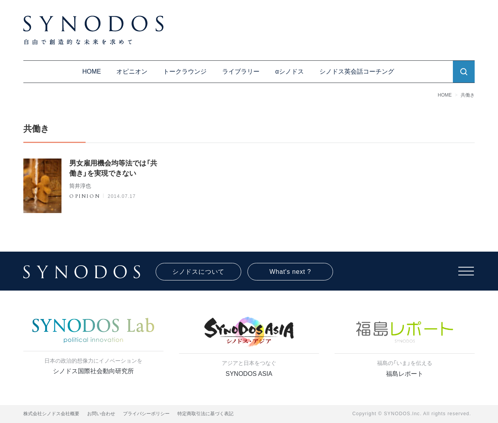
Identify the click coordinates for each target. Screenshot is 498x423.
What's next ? (290, 271)
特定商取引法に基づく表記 (205, 413)
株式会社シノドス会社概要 (51, 413)
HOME (91, 71)
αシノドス (289, 71)
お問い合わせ (101, 413)
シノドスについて (198, 271)
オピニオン (131, 71)
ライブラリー (241, 71)
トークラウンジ (185, 71)
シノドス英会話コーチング (356, 71)
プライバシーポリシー (146, 413)
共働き (468, 95)
